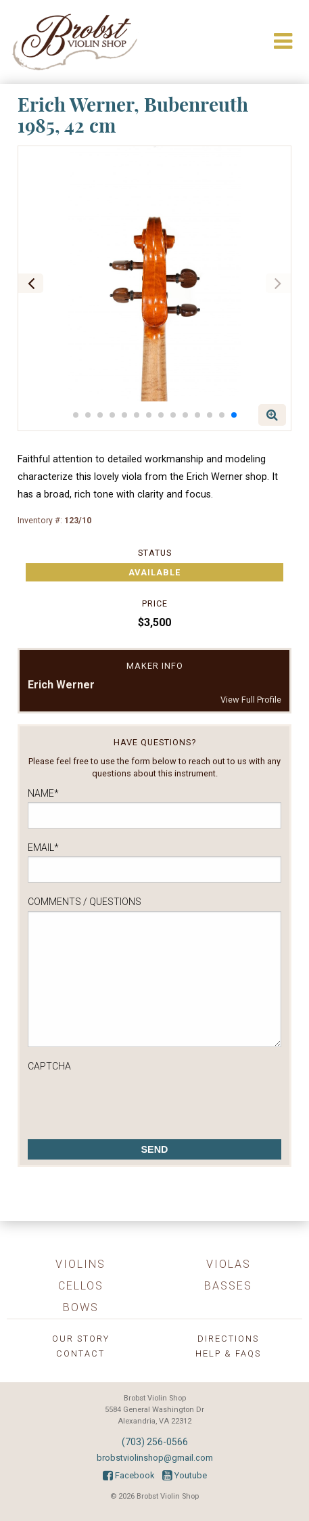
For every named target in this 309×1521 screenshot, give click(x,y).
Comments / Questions (84, 901)
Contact (80, 1353)
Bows (81, 1307)
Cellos (80, 1285)
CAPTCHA (49, 1066)
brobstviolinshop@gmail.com (155, 1458)
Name (43, 793)
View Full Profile (250, 700)
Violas (228, 1264)
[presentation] (130, 1102)
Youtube (184, 1475)
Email (43, 847)
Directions (228, 1338)
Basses (228, 1285)
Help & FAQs (228, 1353)
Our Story (81, 1338)
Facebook (128, 1475)
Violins (80, 1264)
